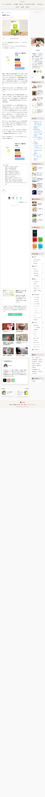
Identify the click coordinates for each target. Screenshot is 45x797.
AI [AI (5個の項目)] (33, 357)
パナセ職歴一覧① (12, 370)
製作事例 (38, 320)
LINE (13, 381)
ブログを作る (38, 299)
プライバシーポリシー (32, 403)
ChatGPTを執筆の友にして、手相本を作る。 (38, 139)
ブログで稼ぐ (38, 302)
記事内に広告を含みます (14, 38)
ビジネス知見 (38, 286)
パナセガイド (38, 349)
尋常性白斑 (38, 276)
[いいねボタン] (3, 189)
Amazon (17, 62)
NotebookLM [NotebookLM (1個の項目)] (35, 359)
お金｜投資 (38, 271)
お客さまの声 (38, 342)
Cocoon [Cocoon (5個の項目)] (38, 363)
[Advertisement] (15, 246)
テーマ (38, 308)
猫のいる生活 (38, 338)
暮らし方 (38, 266)
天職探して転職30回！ (38, 291)
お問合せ (27, 7)
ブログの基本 (38, 297)
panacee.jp (22, 1)
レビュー (38, 332)
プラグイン (38, 311)
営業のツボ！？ (38, 288)
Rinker (19, 56)
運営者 (22, 7)
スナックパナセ (38, 344)
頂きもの (38, 340)
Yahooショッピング (19, 67)
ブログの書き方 (38, 304)
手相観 (18, 372)
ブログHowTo (40, 4)
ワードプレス (38, 306)
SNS (38, 315)
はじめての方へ (8, 4)
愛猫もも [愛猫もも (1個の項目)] (39, 365)
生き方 (38, 257)
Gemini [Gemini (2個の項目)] (40, 359)
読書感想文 (38, 329)
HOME (22, 401)
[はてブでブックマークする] (17, 197)
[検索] (43, 77)
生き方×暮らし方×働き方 (30, 4)
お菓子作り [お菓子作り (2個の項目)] (34, 371)
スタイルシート (38, 313)
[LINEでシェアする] (21, 197)
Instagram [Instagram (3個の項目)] (34, 361)
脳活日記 (38, 263)
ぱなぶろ (17, 7)
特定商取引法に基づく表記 (18, 403)
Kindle (17, 59)
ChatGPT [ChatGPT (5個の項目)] (37, 357)
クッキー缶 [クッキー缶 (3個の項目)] (34, 373)
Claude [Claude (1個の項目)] (34, 367)
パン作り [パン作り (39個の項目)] (40, 371)
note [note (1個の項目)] (33, 363)
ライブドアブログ (38, 317)
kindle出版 (38, 282)
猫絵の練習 (38, 325)
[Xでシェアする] (9, 197)
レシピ (38, 336)
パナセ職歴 (15, 4)
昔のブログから (38, 347)
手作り (38, 334)
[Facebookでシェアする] (13, 197)
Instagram (8, 381)
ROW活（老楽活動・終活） (38, 260)
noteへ (15, 313)
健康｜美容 (38, 273)
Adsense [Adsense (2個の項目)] (40, 361)
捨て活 (38, 269)
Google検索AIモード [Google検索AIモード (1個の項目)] (36, 369)
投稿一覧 (21, 4)
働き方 (38, 279)
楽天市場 (17, 65)
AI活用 (38, 284)
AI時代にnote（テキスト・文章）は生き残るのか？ (38, 156)
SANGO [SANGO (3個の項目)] (34, 365)
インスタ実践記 (38, 327)
